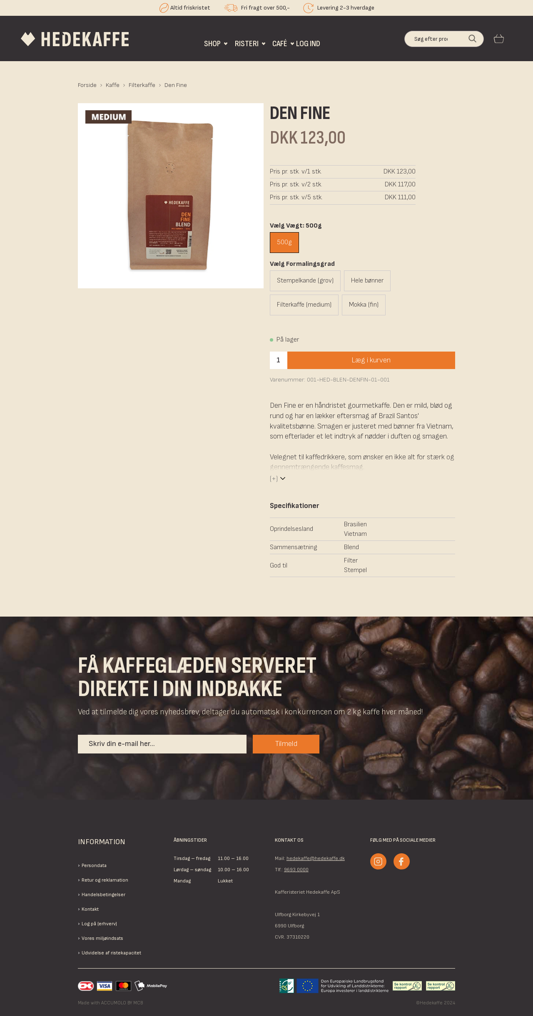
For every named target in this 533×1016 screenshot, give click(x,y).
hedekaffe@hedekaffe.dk (315, 858)
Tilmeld (286, 743)
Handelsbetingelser (103, 895)
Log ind (308, 43)
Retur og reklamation (105, 880)
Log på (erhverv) (99, 924)
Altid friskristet (190, 7)
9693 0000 (296, 870)
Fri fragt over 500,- (265, 7)
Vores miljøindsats (102, 938)
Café (279, 43)
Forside (87, 85)
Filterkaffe (142, 85)
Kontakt (90, 909)
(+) (274, 478)
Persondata (94, 865)
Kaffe (113, 85)
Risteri (247, 43)
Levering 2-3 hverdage (345, 7)
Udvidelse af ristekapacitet (111, 953)
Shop (212, 43)
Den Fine (175, 85)
